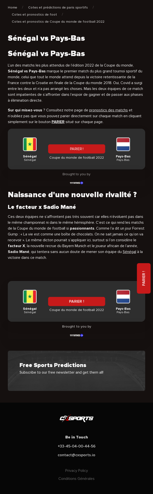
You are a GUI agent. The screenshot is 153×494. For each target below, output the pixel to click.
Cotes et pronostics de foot (34, 14)
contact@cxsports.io (76, 455)
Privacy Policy (76, 470)
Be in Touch (76, 437)
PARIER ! (77, 148)
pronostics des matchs (108, 110)
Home (12, 7)
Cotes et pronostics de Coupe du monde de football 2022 (58, 21)
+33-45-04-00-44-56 (77, 446)
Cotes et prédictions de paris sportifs (58, 7)
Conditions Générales (76, 478)
